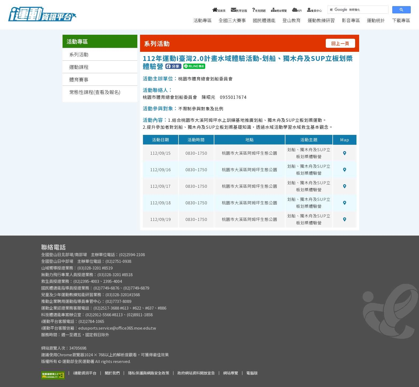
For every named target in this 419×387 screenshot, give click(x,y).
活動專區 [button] (202, 20)
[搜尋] (357, 9)
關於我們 (112, 373)
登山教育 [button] (291, 20)
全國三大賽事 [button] (232, 20)
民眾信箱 (239, 11)
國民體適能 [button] (264, 20)
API (297, 11)
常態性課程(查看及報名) (95, 91)
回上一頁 (340, 43)
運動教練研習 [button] (321, 20)
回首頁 (219, 11)
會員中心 (314, 11)
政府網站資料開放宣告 (196, 373)
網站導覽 (279, 11)
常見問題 (259, 11)
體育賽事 (78, 79)
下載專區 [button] (401, 20)
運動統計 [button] (376, 20)
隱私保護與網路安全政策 (148, 373)
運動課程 (78, 66)
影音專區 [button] (351, 20)
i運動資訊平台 (84, 373)
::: (185, 20)
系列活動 (78, 54)
